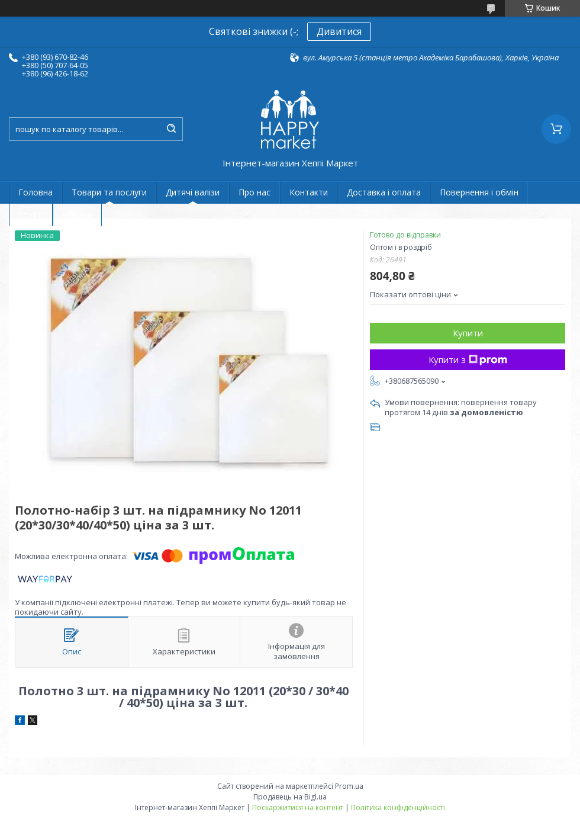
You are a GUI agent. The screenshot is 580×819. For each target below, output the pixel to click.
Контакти (308, 192)
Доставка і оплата (384, 192)
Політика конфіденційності (398, 807)
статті (30, 214)
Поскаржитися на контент (297, 807)
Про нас (254, 192)
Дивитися (339, 31)
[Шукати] (171, 129)
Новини (77, 214)
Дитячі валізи (193, 192)
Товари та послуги (109, 192)
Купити (468, 333)
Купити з (467, 359)
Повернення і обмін (479, 192)
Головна (35, 192)
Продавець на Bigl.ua (290, 797)
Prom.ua (349, 786)
